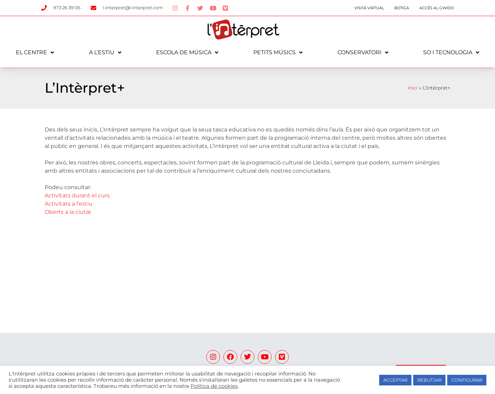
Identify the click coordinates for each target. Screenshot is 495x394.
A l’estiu (105, 52)
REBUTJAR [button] (429, 380)
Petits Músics (277, 52)
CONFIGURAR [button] (466, 380)
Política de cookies (214, 386)
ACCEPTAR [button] (395, 380)
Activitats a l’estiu (68, 203)
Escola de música (187, 52)
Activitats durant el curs (77, 195)
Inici (413, 88)
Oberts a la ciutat (68, 212)
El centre (35, 52)
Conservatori (363, 52)
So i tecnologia (451, 52)
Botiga (401, 7)
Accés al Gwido (436, 7)
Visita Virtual (369, 7)
